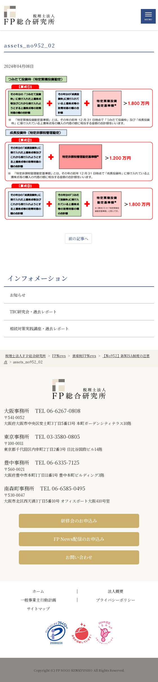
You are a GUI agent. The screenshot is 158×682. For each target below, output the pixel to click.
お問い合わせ (79, 557)
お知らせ (18, 295)
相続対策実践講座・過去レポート (39, 328)
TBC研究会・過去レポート (33, 311)
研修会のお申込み (79, 520)
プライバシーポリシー (115, 600)
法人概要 (115, 591)
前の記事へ (78, 238)
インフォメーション (37, 278)
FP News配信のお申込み (79, 539)
